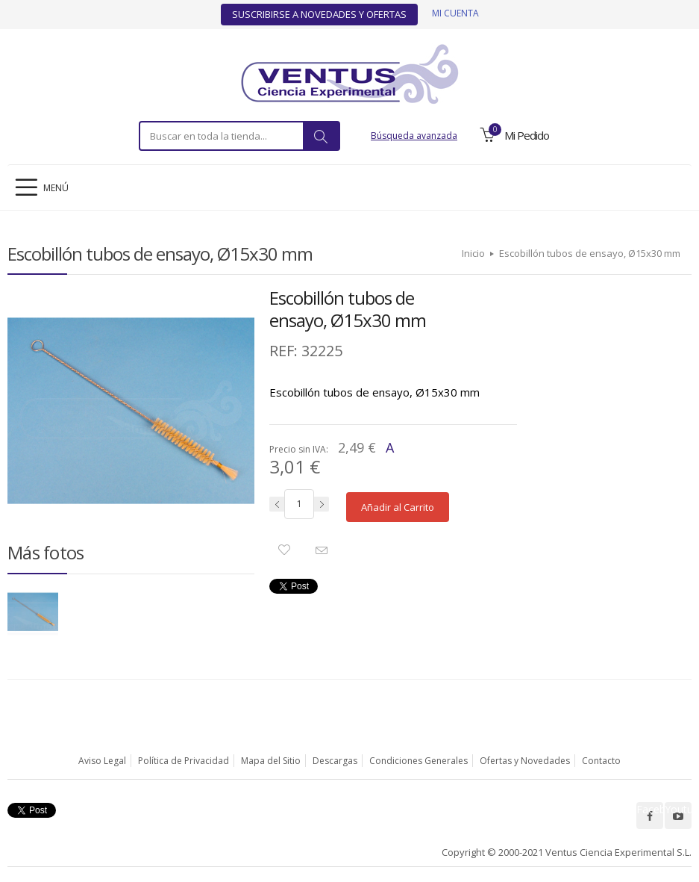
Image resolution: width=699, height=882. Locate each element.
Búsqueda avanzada (414, 135)
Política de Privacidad (183, 760)
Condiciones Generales (418, 760)
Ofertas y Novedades (525, 760)
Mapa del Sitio (271, 760)
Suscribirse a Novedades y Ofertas (319, 14)
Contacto (601, 760)
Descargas (335, 760)
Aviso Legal (102, 760)
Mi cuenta (455, 13)
